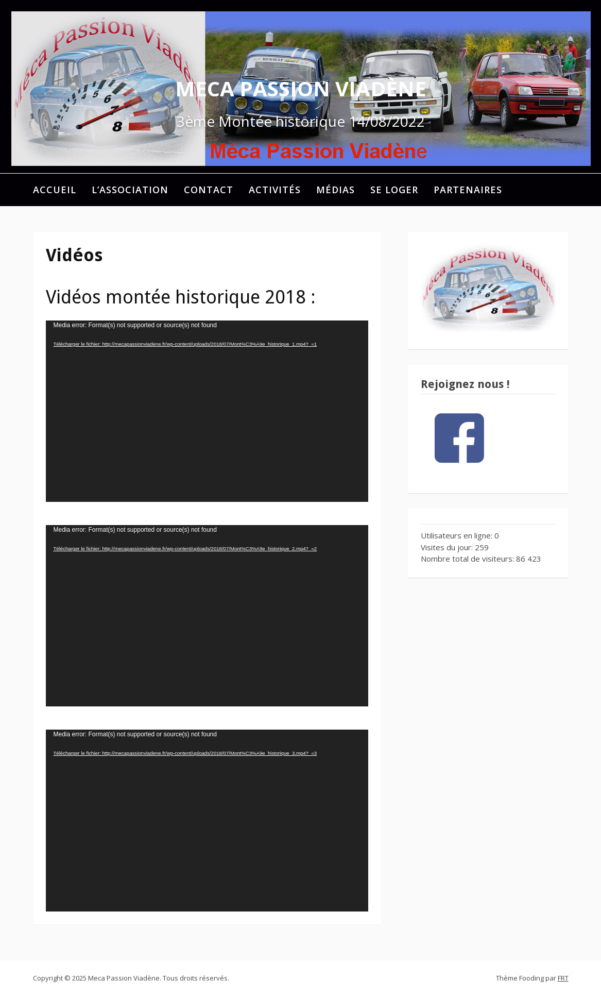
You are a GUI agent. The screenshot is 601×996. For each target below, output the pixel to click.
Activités (275, 189)
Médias (335, 189)
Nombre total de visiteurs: (468, 558)
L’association (130, 189)
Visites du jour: (448, 547)
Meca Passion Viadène (300, 88)
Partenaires (468, 189)
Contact (208, 189)
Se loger (394, 189)
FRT (563, 978)
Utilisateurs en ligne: (457, 535)
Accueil (54, 189)
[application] (207, 411)
